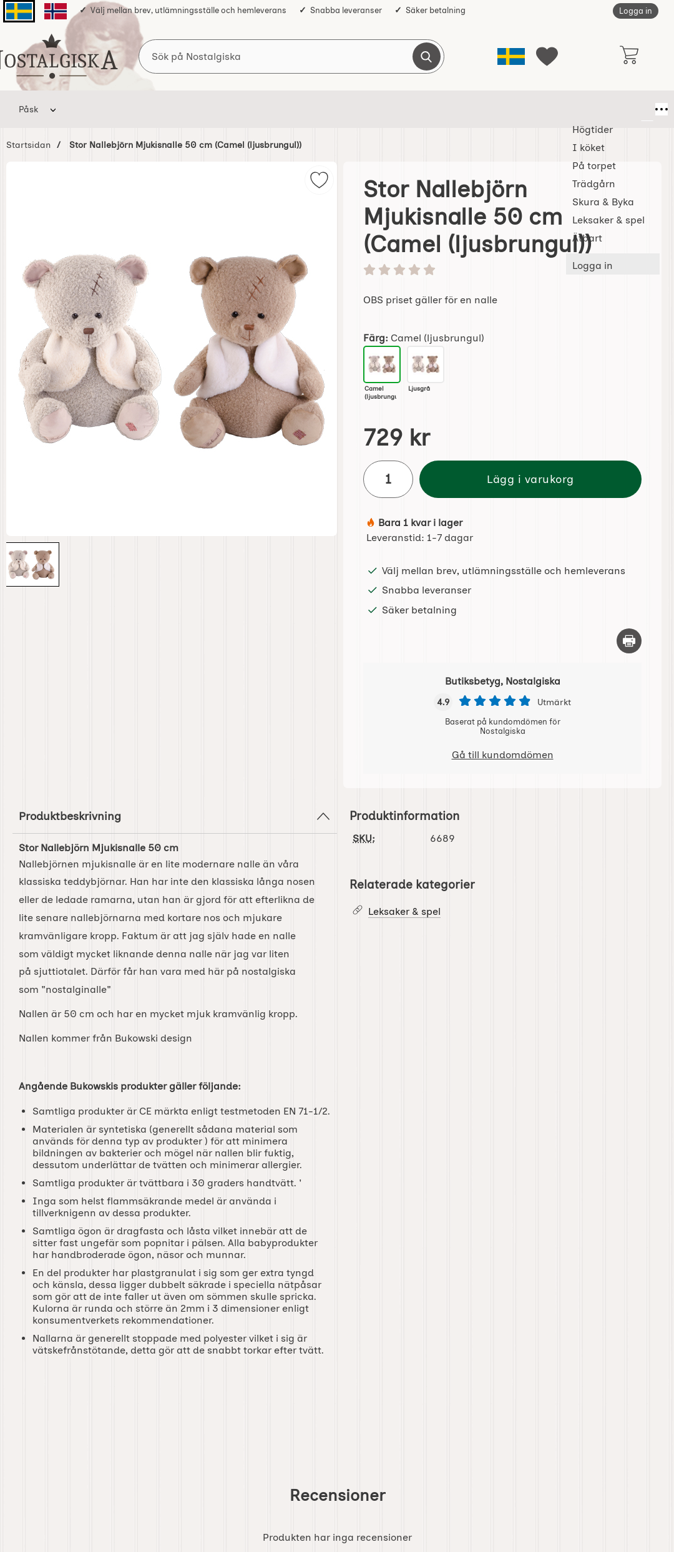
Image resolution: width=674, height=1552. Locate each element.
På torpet (206, 109)
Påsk (28, 109)
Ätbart (498, 109)
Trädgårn (270, 109)
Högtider (90, 109)
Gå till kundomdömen (503, 755)
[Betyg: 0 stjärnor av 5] (502, 271)
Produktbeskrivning (175, 816)
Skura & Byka (342, 109)
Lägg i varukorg (530, 479)
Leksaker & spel (427, 109)
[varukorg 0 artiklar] (629, 56)
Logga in (635, 11)
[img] (319, 180)
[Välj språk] (511, 56)
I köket (148, 109)
